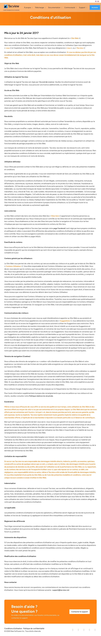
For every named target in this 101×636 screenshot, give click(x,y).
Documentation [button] (54, 7)
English (96, 1)
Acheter (95, 7)
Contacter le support (79, 612)
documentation (28, 615)
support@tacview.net (60, 590)
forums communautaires (47, 615)
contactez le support (19, 618)
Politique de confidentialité (33, 628)
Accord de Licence (46, 82)
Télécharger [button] (39, 7)
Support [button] (82, 7)
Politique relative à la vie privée (41, 396)
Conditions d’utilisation (13, 628)
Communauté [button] (69, 7)
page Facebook (59, 228)
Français (98, 1)
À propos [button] (27, 7)
